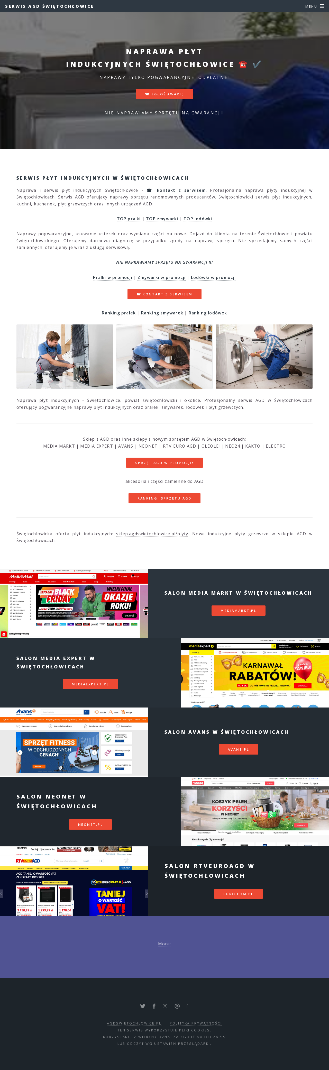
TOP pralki (129, 219)
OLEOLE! (211, 446)
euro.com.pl (238, 894)
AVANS (125, 446)
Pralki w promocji (112, 277)
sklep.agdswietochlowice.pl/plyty (152, 534)
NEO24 (232, 446)
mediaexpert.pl (90, 684)
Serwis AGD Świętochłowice (49, 6)
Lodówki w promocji (213, 277)
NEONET (148, 446)
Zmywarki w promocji (162, 277)
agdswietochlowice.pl (134, 1023)
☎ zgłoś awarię (164, 94)
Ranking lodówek (208, 313)
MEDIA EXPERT (96, 446)
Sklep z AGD (96, 439)
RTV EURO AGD (179, 446)
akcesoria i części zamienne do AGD (164, 481)
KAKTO (252, 446)
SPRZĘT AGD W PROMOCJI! (164, 462)
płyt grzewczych (225, 407)
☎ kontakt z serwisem (164, 294)
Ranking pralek (119, 313)
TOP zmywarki (162, 219)
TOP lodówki (198, 219)
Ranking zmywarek (162, 313)
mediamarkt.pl (239, 610)
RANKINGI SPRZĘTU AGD (165, 498)
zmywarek (172, 407)
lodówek (195, 407)
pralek (151, 407)
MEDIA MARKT (59, 446)
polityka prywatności (196, 1023)
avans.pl (238, 749)
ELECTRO (276, 446)
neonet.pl (90, 824)
